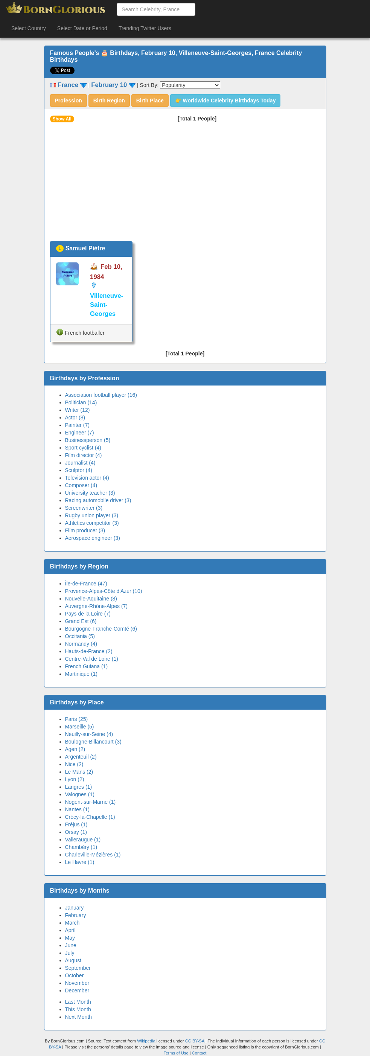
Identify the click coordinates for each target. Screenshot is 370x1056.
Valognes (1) (79, 794)
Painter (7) (77, 425)
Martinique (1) (81, 674)
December (77, 990)
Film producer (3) (85, 530)
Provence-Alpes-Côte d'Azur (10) (103, 591)
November (77, 983)
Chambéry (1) (81, 847)
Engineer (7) (79, 433)
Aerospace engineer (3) (92, 538)
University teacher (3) (90, 493)
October (74, 975)
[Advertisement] (185, 184)
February (75, 915)
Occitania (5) (80, 636)
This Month (78, 1009)
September (78, 968)
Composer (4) (81, 485)
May (70, 938)
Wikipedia (146, 1041)
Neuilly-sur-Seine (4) (89, 734)
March (72, 923)
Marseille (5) (79, 727)
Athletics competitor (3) (92, 523)
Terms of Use (177, 1053)
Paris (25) (76, 719)
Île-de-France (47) (86, 584)
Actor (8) (75, 417)
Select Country (28, 28)
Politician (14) (81, 402)
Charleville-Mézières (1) (93, 855)
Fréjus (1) (76, 824)
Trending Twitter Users (145, 28)
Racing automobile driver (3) (98, 500)
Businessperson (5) (88, 440)
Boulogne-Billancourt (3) (93, 742)
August (73, 960)
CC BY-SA (194, 1041)
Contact (199, 1053)
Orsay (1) (76, 832)
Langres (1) (78, 787)
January (74, 908)
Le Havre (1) (79, 862)
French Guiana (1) (86, 666)
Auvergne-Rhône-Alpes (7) (96, 606)
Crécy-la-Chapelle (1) (90, 817)
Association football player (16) (101, 395)
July (70, 953)
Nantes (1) (77, 809)
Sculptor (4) (78, 470)
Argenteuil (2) (81, 757)
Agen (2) (75, 749)
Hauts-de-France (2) (89, 651)
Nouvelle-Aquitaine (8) (91, 599)
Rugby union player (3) (92, 515)
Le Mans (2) (79, 772)
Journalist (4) (80, 463)
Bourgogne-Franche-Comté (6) (101, 629)
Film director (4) (83, 455)
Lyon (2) (74, 779)
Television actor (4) (87, 478)
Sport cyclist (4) (83, 448)
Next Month (78, 1017)
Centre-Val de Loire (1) (91, 659)
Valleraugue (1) (83, 840)
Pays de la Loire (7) (88, 614)
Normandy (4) (81, 644)
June (70, 945)
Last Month (78, 1002)
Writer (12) (77, 410)
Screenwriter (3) (84, 508)
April (70, 930)
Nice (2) (74, 764)
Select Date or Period (82, 28)
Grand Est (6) (81, 621)
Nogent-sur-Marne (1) (90, 802)
